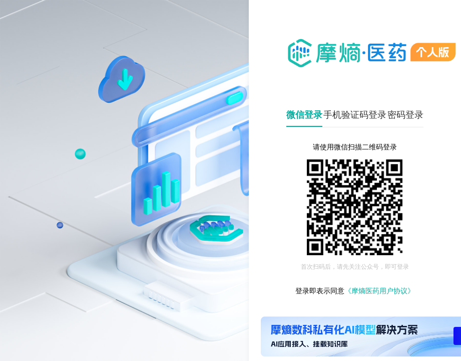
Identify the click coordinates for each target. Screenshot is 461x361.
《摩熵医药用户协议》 (379, 291)
